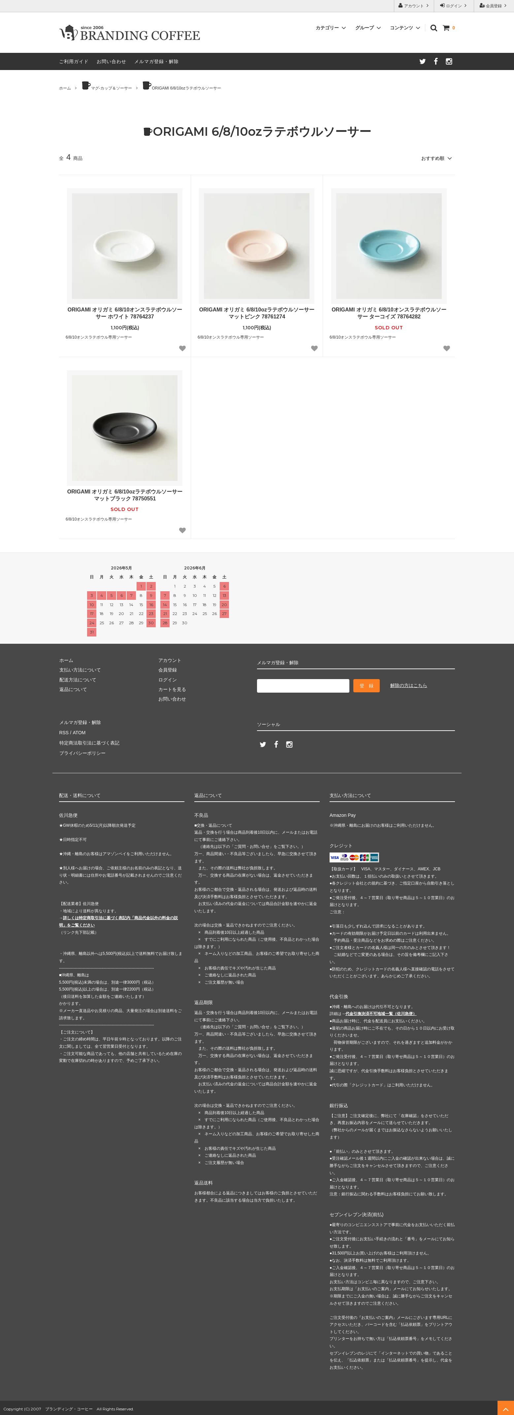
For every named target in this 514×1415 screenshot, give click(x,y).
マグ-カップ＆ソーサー (106, 86)
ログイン (454, 5)
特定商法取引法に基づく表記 (89, 741)
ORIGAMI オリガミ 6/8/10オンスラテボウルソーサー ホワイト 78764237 (125, 313)
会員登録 (494, 5)
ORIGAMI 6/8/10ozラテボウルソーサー (181, 86)
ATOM (78, 731)
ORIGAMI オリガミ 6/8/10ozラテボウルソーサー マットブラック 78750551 (124, 495)
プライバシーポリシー (82, 750)
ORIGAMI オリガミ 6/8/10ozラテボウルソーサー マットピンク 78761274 (256, 313)
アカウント (414, 5)
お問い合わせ (111, 61)
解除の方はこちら (408, 685)
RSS (64, 731)
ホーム (65, 88)
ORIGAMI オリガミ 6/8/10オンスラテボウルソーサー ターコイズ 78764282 (389, 313)
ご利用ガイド (74, 61)
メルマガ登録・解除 (156, 61)
